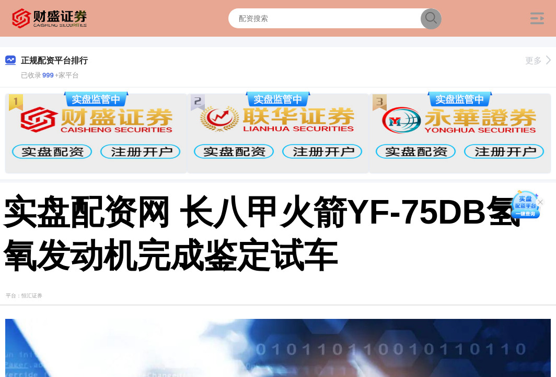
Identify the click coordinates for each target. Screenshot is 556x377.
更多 (538, 60)
